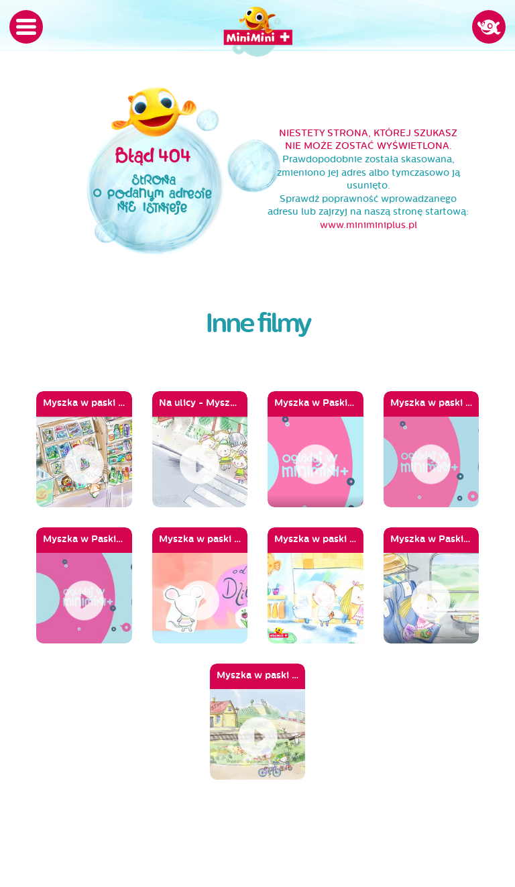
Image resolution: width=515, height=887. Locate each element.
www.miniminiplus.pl (368, 225)
